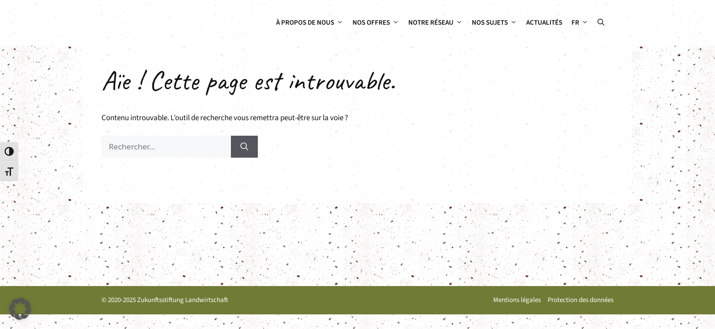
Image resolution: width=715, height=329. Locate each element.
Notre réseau (437, 23)
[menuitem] (580, 23)
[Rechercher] (244, 147)
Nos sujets (497, 23)
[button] (601, 23)
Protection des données (581, 300)
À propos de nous (312, 23)
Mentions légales (517, 300)
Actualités (544, 22)
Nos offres (378, 23)
